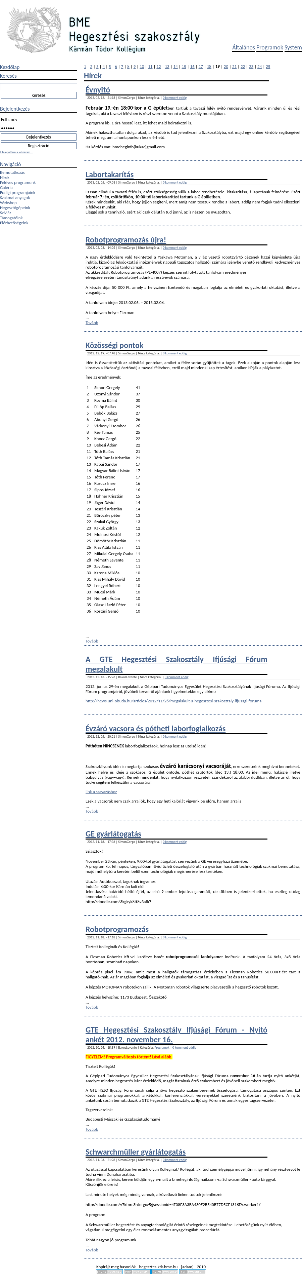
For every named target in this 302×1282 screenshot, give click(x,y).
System (293, 47)
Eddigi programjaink (17, 192)
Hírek (4, 177)
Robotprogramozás (117, 929)
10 (142, 66)
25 (268, 66)
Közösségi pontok (114, 345)
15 (184, 66)
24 (259, 66)
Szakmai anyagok (15, 197)
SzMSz (5, 212)
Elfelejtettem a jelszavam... (16, 152)
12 (158, 66)
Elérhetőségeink (14, 222)
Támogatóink (11, 217)
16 (192, 66)
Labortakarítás (110, 174)
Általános (243, 47)
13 (167, 66)
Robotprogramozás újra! (126, 239)
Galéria (6, 187)
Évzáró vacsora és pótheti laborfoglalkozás (155, 728)
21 (234, 66)
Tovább (92, 322)
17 (201, 66)
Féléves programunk (18, 182)
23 (251, 66)
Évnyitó (98, 89)
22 (243, 66)
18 (209, 66)
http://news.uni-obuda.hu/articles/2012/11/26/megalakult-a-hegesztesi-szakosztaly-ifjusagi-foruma (173, 700)
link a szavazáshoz (101, 791)
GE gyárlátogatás (113, 834)
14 (175, 66)
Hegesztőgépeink (15, 207)
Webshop (8, 202)
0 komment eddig (175, 97)
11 (150, 66)
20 (226, 66)
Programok (269, 47)
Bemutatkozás (12, 172)
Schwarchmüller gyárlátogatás (136, 1152)
